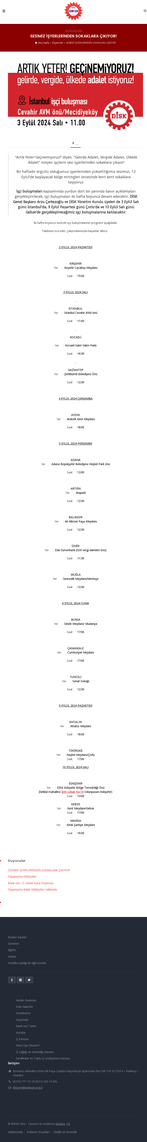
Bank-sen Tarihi (26, 1026)
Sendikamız (23, 1013)
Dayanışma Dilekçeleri (22, 876)
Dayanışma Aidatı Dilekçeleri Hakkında (32, 889)
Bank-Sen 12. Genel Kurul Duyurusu (31, 883)
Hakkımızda (15, 1132)
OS (68, 1124)
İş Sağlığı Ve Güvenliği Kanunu (35, 1052)
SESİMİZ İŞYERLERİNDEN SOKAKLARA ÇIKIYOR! (39, 870)
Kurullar (21, 1032)
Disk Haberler (24, 1007)
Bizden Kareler (17, 937)
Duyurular (22, 1020)
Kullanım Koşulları (38, 1132)
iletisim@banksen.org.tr (28, 1087)
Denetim (13, 943)
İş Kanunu (22, 1039)
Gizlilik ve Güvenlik (65, 1132)
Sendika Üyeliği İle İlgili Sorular (27, 963)
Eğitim (12, 950)
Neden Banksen (26, 1000)
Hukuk (12, 956)
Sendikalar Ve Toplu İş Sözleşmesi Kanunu (43, 1058)
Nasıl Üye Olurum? (28, 1045)
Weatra (60, 1124)
